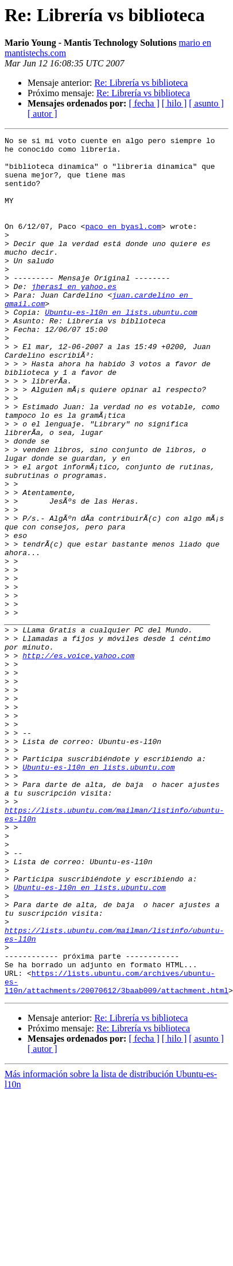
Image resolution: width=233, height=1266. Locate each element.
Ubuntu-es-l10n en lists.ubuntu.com (121, 348)
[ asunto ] (206, 103)
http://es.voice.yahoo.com (78, 750)
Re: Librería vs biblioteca (141, 83)
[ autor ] (42, 113)
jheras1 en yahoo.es (74, 317)
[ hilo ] (174, 103)
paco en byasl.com (123, 245)
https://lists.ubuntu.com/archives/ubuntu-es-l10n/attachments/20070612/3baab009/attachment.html (116, 1136)
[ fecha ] (144, 103)
